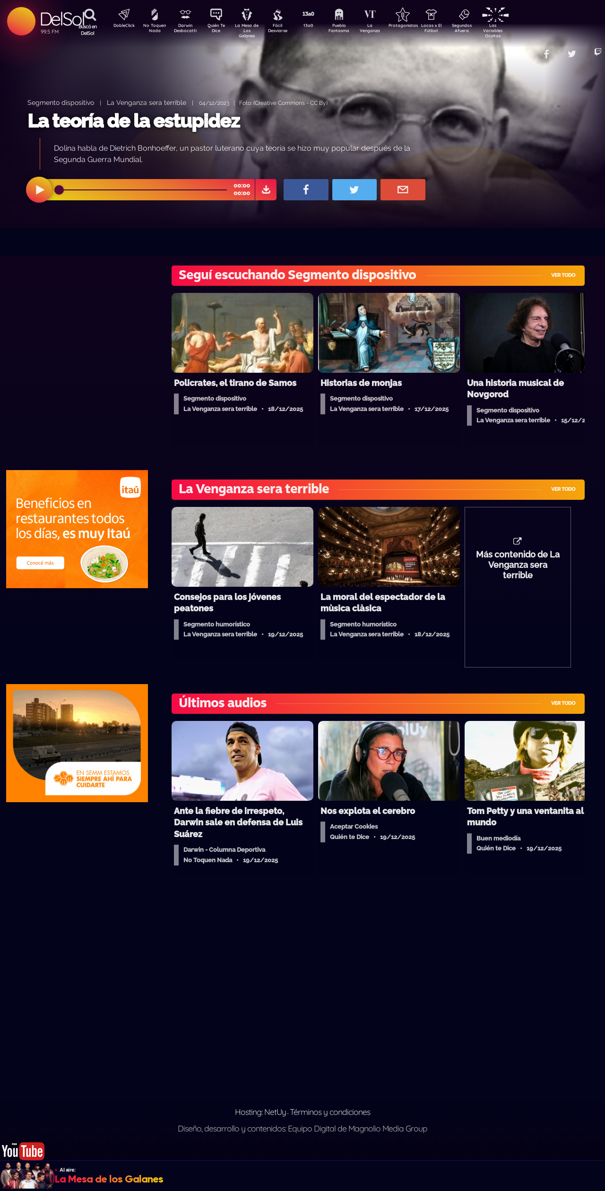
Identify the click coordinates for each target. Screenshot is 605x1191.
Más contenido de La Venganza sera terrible (518, 570)
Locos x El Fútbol (451, 29)
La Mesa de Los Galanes (253, 30)
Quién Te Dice (220, 29)
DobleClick (120, 26)
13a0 (319, 26)
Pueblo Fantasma (352, 29)
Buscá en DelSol (87, 29)
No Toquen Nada (153, 29)
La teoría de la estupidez (133, 121)
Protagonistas (418, 26)
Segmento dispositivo (60, 102)
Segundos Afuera (484, 29)
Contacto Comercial (499, 48)
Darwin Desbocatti (187, 29)
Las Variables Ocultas (517, 30)
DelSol (61, 18)
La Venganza (385, 29)
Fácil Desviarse (286, 29)
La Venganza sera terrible (146, 102)
